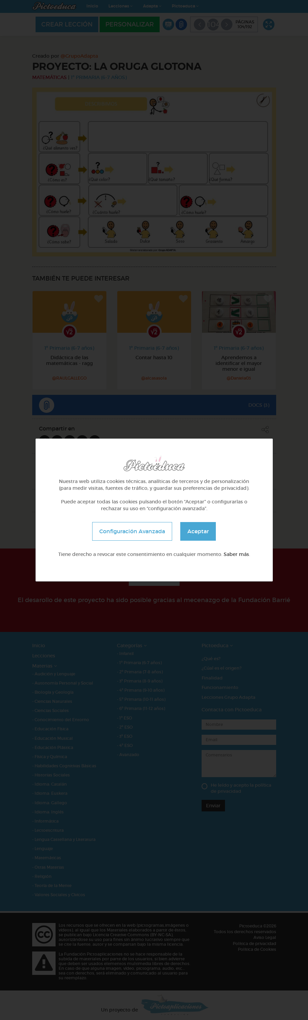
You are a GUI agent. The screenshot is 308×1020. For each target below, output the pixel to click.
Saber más (236, 554)
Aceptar (198, 531)
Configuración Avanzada (132, 531)
